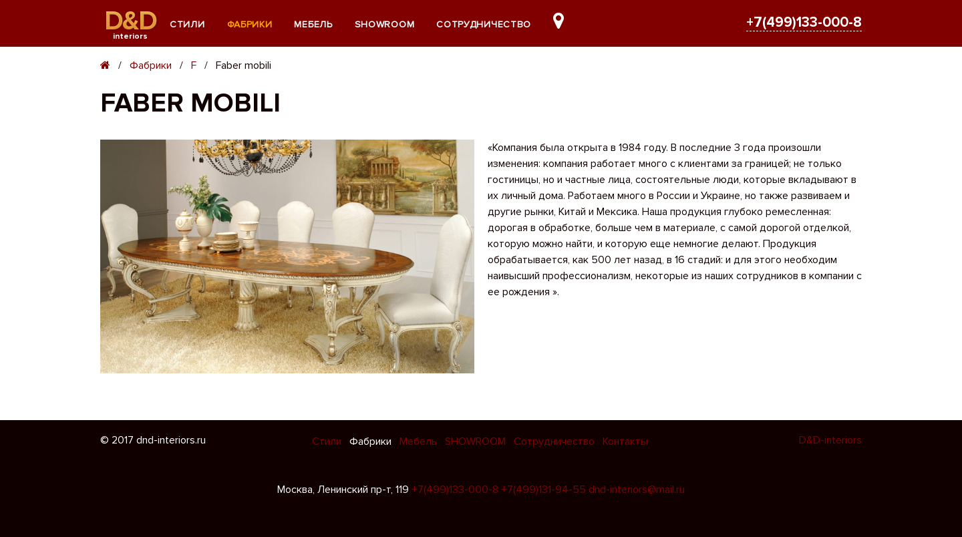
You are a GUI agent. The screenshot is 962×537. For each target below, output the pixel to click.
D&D (130, 21)
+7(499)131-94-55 (543, 489)
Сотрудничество (483, 24)
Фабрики (250, 24)
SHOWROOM (385, 24)
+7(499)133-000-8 (804, 22)
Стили (187, 24)
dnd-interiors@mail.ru (637, 489)
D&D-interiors (830, 440)
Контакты (625, 441)
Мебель (313, 24)
